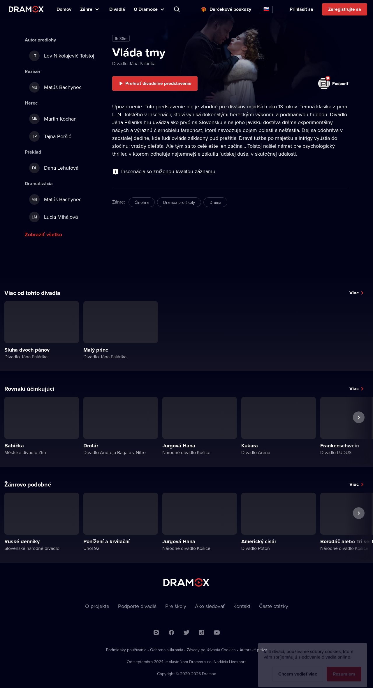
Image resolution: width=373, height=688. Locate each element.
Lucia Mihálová (53, 217)
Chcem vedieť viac (297, 669)
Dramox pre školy (179, 202)
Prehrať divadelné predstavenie (158, 83)
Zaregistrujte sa (344, 9)
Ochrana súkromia (166, 650)
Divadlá (117, 9)
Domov (64, 9)
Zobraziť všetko (43, 234)
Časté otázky (273, 606)
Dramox (26, 9)
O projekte (97, 606)
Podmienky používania (126, 650)
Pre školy (175, 606)
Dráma (215, 202)
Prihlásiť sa (301, 9)
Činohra (142, 202)
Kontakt (241, 606)
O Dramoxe (146, 9)
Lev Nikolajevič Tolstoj (61, 56)
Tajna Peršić (50, 136)
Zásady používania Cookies (211, 650)
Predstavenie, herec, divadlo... (177, 9)
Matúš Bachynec (55, 87)
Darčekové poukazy (230, 9)
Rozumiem (344, 669)
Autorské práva (253, 650)
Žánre (86, 9)
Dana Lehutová (53, 168)
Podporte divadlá (137, 606)
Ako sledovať (210, 606)
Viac (354, 292)
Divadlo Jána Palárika (133, 63)
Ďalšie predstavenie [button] (359, 431)
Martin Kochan (53, 119)
